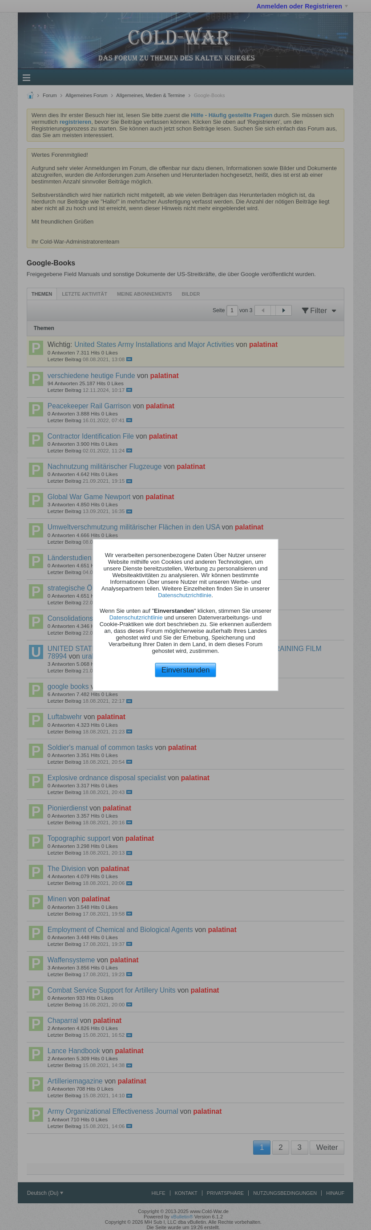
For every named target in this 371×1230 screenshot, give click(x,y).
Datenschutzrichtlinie (184, 594)
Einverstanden (185, 669)
